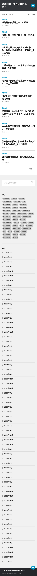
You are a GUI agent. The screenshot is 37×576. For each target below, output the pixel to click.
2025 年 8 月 (8, 290)
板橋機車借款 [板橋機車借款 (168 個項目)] (6, 228)
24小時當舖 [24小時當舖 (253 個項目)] (6, 198)
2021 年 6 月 (8, 519)
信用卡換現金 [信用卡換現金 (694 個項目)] (6, 204)
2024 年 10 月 (9, 332)
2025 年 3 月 (8, 313)
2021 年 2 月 (8, 538)
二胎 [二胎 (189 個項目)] (24, 201)
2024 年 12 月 (9, 323)
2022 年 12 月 (9, 435)
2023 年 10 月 (9, 388)
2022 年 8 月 (8, 454)
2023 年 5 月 (8, 412)
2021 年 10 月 (9, 501)
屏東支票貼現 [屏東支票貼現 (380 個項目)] (16, 216)
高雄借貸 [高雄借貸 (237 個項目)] (16, 231)
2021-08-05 (5, 38)
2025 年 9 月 (8, 285)
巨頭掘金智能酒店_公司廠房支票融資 (18, 158)
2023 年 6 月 (8, 407)
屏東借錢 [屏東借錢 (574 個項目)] (31, 213)
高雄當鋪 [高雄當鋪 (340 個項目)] (22, 234)
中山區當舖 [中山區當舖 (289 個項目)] (17, 201)
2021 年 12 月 (9, 491)
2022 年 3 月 (8, 477)
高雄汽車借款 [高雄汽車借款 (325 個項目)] (6, 234)
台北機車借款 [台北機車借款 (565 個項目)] (16, 210)
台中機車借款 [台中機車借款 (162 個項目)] (6, 207)
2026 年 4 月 (8, 252)
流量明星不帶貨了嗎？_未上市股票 (18, 35)
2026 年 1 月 (8, 266)
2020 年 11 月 (9, 552)
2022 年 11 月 (9, 440)
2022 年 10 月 (9, 444)
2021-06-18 (5, 117)
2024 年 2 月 (8, 369)
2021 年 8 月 (8, 510)
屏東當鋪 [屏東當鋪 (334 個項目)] (22, 219)
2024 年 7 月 (8, 346)
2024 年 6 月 (8, 351)
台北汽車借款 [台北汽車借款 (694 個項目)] (26, 210)
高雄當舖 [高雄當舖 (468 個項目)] (15, 234)
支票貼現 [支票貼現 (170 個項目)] (31, 222)
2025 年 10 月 (9, 280)
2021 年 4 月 (8, 529)
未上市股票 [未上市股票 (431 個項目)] (29, 225)
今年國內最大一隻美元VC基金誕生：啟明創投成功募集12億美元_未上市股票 (18, 50)
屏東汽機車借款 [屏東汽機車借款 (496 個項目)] (27, 216)
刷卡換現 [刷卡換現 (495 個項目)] (15, 204)
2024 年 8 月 (8, 341)
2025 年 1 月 (8, 318)
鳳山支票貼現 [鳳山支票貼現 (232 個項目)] (6, 237)
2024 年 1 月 (8, 374)
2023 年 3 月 (8, 421)
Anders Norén (12, 573)
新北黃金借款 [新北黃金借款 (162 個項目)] (6, 225)
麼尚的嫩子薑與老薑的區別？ (17, 570)
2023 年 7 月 (8, 402)
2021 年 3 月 (8, 533)
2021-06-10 (5, 147)
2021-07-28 (5, 56)
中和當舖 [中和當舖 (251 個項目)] (21, 198)
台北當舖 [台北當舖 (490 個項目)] (5, 213)
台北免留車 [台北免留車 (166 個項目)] (23, 207)
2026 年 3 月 (8, 257)
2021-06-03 (5, 162)
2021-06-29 (5, 101)
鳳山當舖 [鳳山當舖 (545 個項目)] (15, 237)
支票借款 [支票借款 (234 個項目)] (23, 222)
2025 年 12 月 (9, 271)
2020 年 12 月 (9, 547)
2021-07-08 (5, 71)
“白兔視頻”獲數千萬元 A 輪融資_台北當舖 (17, 97)
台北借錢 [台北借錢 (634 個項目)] (15, 207)
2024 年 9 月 (8, 337)
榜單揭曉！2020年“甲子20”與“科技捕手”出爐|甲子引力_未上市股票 (18, 112)
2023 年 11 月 (9, 383)
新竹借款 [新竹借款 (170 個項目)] (15, 225)
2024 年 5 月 (8, 355)
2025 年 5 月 (8, 304)
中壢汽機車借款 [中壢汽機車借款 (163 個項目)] (7, 201)
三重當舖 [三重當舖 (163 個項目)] (14, 198)
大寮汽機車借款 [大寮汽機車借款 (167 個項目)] (22, 213)
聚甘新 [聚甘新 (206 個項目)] (10, 231)
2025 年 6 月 (8, 299)
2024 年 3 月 (8, 365)
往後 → (31, 169)
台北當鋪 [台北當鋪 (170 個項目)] (13, 213)
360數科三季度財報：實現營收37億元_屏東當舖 (18, 127)
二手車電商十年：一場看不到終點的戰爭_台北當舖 (18, 67)
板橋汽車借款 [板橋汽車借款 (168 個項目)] (16, 228)
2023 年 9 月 (8, 393)
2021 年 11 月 (9, 496)
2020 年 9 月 (8, 561)
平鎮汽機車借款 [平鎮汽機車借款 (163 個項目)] (7, 222)
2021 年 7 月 (8, 515)
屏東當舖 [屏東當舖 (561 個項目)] (15, 219)
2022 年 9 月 (8, 449)
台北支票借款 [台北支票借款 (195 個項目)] (6, 210)
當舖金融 (4, 19)
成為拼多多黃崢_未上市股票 (15, 22)
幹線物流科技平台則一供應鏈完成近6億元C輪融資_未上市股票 (18, 143)
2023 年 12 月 (9, 379)
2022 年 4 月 (8, 472)
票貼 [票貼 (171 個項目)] (4, 231)
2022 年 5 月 (8, 468)
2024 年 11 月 (9, 327)
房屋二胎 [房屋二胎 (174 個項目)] (16, 222)
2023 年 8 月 (8, 397)
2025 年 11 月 (9, 276)
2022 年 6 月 (8, 463)
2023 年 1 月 (8, 430)
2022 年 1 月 (8, 487)
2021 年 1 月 (8, 543)
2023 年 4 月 (8, 416)
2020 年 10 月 (9, 557)
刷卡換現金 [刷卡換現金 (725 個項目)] (23, 204)
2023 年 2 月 (8, 426)
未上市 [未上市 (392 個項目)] (22, 225)
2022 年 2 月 (8, 482)
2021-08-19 (5, 25)
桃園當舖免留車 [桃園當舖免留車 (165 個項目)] (27, 228)
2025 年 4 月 (8, 308)
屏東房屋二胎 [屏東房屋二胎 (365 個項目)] (6, 216)
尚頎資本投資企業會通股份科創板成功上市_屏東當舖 (18, 82)
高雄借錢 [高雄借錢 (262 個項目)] (24, 231)
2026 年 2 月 (8, 262)
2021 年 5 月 (8, 524)
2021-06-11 (5, 132)
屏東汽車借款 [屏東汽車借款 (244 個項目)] (6, 219)
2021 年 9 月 (8, 505)
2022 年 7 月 (8, 458)
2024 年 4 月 (8, 360)
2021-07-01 (5, 86)
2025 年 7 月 (8, 294)
